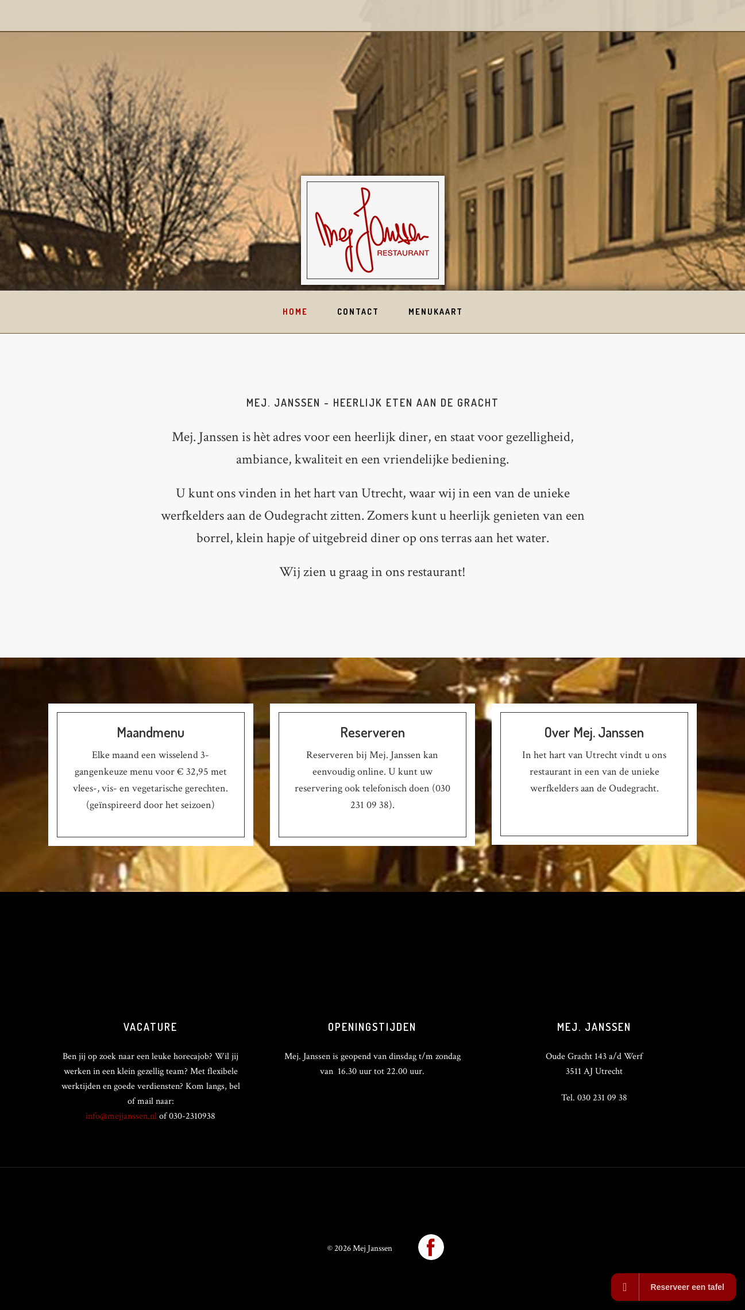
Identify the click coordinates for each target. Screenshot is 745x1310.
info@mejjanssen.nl (121, 1116)
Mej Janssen (372, 230)
